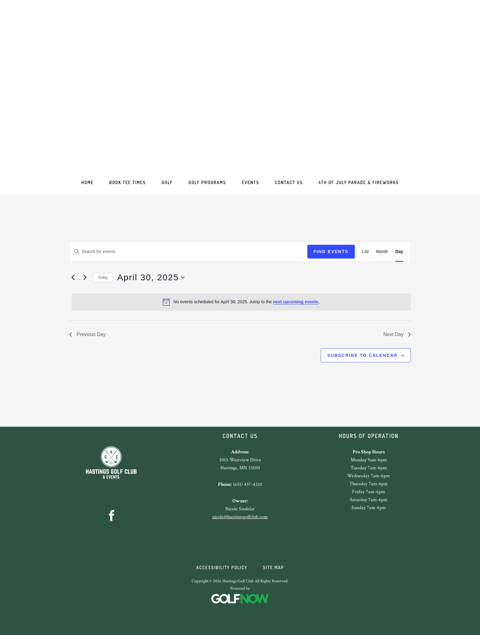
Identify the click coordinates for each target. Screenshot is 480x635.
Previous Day (87, 334)
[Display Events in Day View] (399, 251)
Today (103, 277)
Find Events (331, 251)
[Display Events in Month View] (382, 251)
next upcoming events (295, 301)
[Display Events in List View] (365, 251)
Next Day (397, 334)
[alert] (241, 302)
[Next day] (84, 277)
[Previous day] (73, 277)
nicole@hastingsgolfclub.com (240, 517)
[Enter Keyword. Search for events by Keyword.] (188, 251)
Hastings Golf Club (240, 89)
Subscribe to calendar (362, 355)
